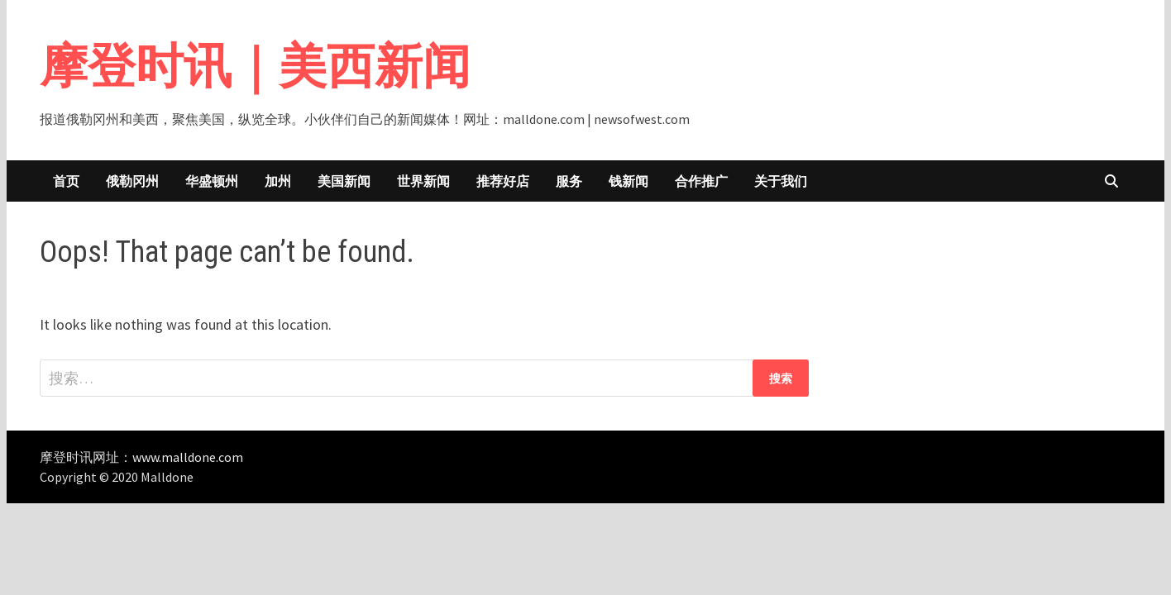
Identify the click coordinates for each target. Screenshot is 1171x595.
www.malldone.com (187, 457)
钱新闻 (628, 181)
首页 (66, 181)
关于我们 (780, 181)
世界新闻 (423, 181)
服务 (569, 181)
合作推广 (701, 181)
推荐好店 (502, 181)
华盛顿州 (211, 181)
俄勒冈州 (132, 181)
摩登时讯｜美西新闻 (255, 66)
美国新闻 (344, 181)
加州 (278, 181)
